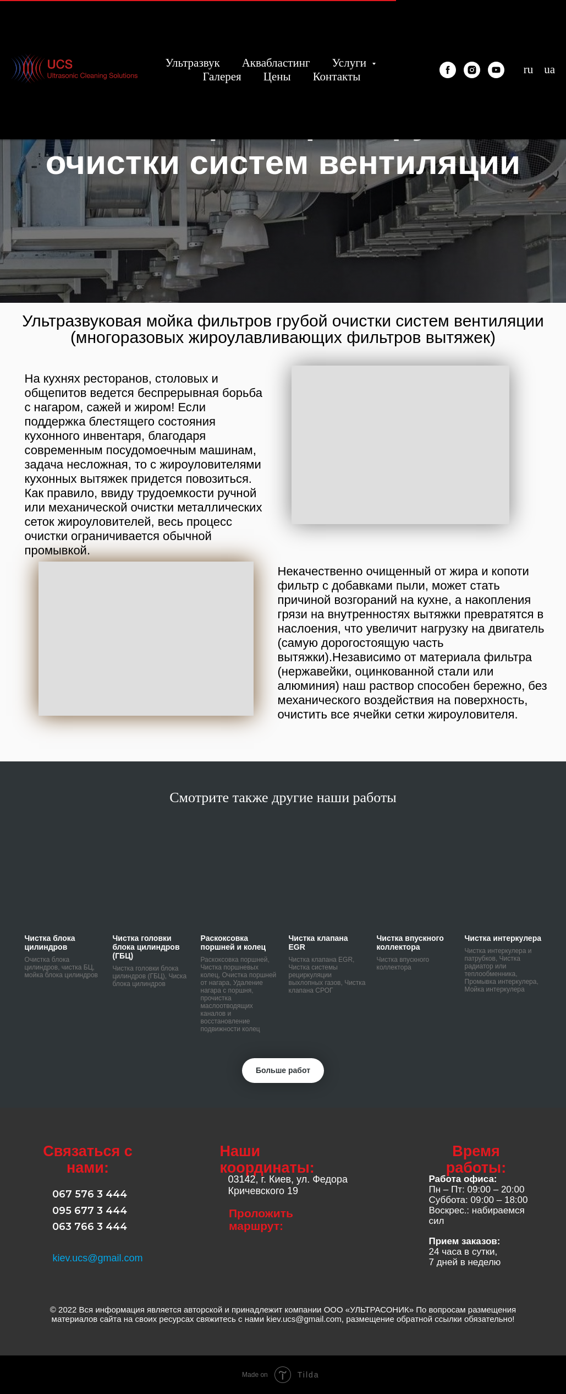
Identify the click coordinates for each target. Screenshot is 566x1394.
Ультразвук (192, 62)
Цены (277, 76)
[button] (146, 639)
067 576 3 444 (89, 1194)
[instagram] (472, 70)
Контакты (337, 76)
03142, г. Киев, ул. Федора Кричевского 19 (288, 1185)
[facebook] (447, 70)
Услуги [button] (351, 62)
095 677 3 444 (89, 1211)
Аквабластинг (276, 62)
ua (549, 69)
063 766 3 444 (89, 1227)
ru (529, 69)
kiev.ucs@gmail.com (98, 1258)
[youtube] (496, 70)
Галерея (221, 76)
